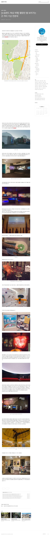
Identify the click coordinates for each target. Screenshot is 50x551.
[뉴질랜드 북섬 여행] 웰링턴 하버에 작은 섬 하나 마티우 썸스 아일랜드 (11, 511)
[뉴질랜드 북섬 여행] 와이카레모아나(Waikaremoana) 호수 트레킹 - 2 (11, 507)
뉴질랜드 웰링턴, (37, 83)
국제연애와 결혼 (38, 60)
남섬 (36, 53)
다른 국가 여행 (37, 71)
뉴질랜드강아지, (40, 82)
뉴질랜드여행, (40, 85)
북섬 (6, 505)
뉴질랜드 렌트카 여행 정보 (38, 95)
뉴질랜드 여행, (44, 82)
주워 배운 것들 (37, 69)
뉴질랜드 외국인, (41, 89)
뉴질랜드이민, (36, 82)
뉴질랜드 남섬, (36, 86)
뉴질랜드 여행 (4, 505)
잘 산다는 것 (37, 65)
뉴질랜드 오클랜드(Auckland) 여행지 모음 (40, 98)
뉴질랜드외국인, (40, 86)
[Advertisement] (16, 491)
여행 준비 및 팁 (37, 54)
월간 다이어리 (37, 68)
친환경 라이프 (36, 63)
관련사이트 (44, 547)
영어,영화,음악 (37, 70)
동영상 (36, 57)
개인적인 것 (36, 67)
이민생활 (37, 59)
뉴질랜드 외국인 (4, 1)
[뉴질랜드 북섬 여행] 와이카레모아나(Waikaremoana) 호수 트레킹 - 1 (11, 508)
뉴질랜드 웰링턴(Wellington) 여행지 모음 (40, 99)
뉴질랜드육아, (36, 85)
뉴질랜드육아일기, (44, 85)
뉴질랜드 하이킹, (41, 83)
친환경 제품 (37, 64)
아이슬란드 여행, (37, 89)
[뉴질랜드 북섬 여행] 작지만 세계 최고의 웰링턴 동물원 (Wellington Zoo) (12, 510)
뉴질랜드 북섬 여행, (45, 83)
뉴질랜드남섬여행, (45, 86)
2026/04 (42, 106)
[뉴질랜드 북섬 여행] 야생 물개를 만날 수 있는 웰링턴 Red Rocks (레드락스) (12, 509)
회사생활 (37, 58)
